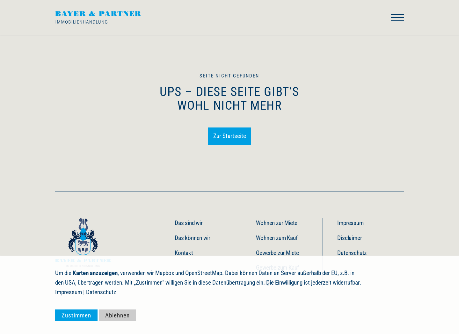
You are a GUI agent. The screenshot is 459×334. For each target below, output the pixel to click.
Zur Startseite (229, 136)
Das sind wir (189, 223)
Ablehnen (117, 315)
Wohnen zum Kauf (276, 238)
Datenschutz (352, 253)
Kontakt (184, 253)
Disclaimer (349, 238)
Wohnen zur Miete (276, 223)
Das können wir (192, 238)
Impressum (350, 223)
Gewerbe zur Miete (277, 253)
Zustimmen (76, 315)
